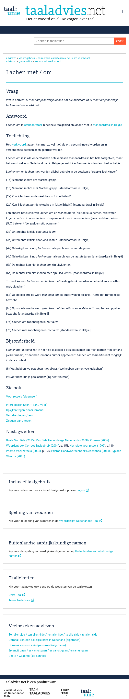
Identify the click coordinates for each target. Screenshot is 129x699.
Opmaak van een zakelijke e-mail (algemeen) (37, 645)
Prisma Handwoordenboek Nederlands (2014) (80, 451)
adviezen (11, 58)
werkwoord (54, 61)
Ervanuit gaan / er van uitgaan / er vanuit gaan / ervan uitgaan (48, 650)
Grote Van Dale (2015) (20, 440)
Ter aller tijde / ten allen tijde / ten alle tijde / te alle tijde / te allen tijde (53, 634)
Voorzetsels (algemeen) (21, 396)
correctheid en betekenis (52, 58)
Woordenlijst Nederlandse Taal (80, 521)
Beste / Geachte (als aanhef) (27, 656)
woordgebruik (27, 58)
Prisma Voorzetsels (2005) (23, 451)
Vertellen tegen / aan (19, 415)
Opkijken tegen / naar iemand (24, 410)
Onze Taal (17, 595)
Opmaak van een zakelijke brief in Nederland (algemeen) (44, 640)
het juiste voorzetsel (78, 58)
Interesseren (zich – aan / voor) (26, 405)
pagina (83, 490)
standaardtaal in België (107, 125)
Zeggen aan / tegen (18, 420)
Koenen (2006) (99, 440)
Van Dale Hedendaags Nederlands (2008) (62, 440)
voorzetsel (41, 61)
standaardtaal (33, 125)
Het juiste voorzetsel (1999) (87, 445)
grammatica (25, 61)
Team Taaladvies (21, 600)
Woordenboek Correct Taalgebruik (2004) (32, 445)
